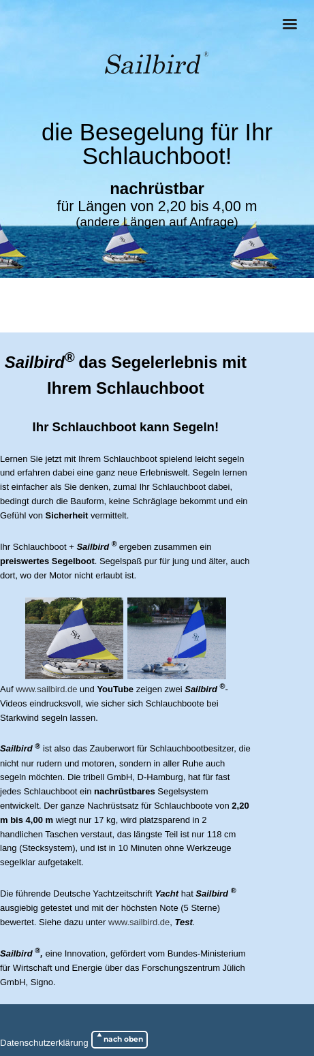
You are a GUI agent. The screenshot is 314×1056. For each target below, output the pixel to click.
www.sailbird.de (46, 689)
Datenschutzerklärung (44, 1043)
